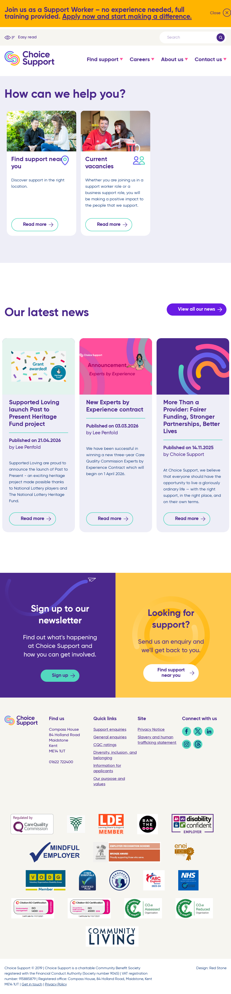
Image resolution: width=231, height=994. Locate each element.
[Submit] (221, 37)
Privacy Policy (56, 984)
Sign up (60, 675)
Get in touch (32, 984)
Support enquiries (109, 730)
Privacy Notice (151, 730)
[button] (102, 64)
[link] (186, 735)
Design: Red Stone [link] (211, 968)
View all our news (196, 309)
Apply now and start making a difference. (127, 17)
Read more (34, 224)
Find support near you (171, 673)
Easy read (27, 37)
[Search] (192, 37)
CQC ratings (104, 745)
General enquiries (110, 737)
